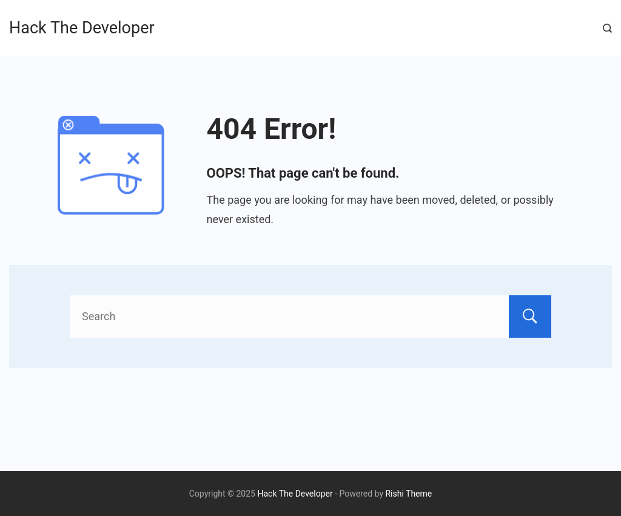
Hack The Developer (82, 28)
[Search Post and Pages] (607, 28)
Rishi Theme (408, 493)
